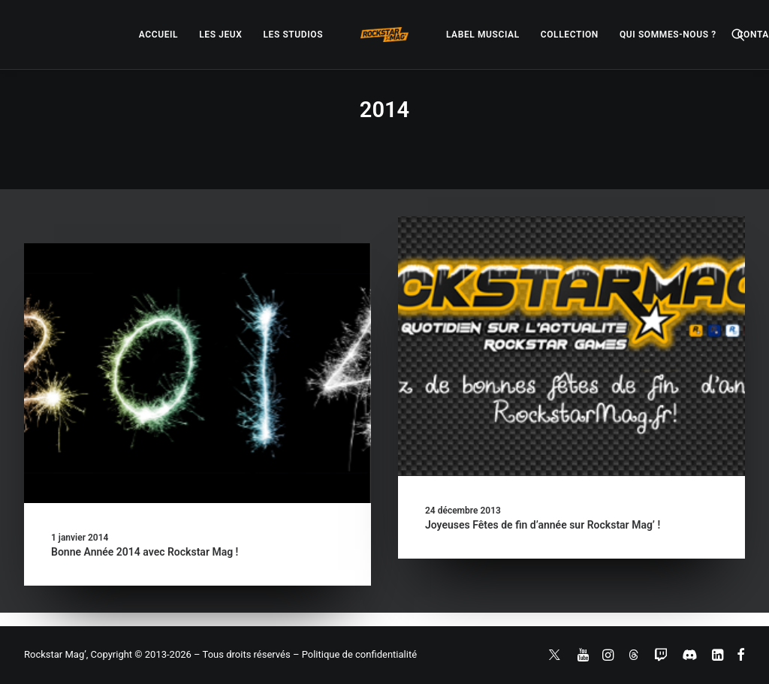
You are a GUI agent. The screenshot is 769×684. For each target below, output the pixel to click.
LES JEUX (220, 34)
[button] (738, 34)
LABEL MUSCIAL (483, 34)
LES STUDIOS (293, 34)
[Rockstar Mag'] (384, 34)
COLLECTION (570, 34)
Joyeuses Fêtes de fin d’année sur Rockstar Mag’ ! (542, 525)
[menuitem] (158, 34)
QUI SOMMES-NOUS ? (668, 34)
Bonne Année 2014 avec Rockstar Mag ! (144, 552)
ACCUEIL (158, 34)
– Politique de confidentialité (355, 654)
